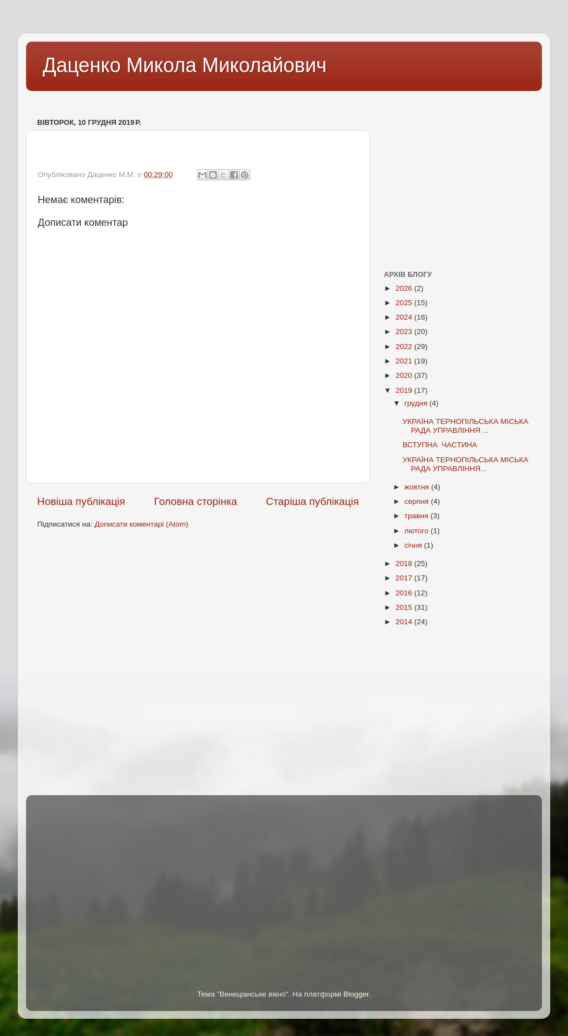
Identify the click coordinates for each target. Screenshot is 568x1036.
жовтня (417, 487)
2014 (404, 622)
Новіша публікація (81, 501)
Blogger (356, 994)
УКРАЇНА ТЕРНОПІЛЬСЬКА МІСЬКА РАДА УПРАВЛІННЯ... (466, 464)
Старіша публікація (312, 501)
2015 (404, 607)
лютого (417, 531)
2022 (404, 346)
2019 (404, 390)
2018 (404, 563)
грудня (416, 403)
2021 (404, 361)
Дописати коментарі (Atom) (141, 524)
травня (417, 516)
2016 (404, 593)
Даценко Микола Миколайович (185, 65)
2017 (404, 578)
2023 (404, 331)
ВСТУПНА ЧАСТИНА (440, 445)
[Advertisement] (228, 99)
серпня (417, 501)
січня (414, 545)
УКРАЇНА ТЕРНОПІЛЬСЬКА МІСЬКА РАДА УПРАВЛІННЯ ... (466, 425)
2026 (404, 288)
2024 (404, 317)
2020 (404, 375)
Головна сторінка (195, 501)
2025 (404, 303)
